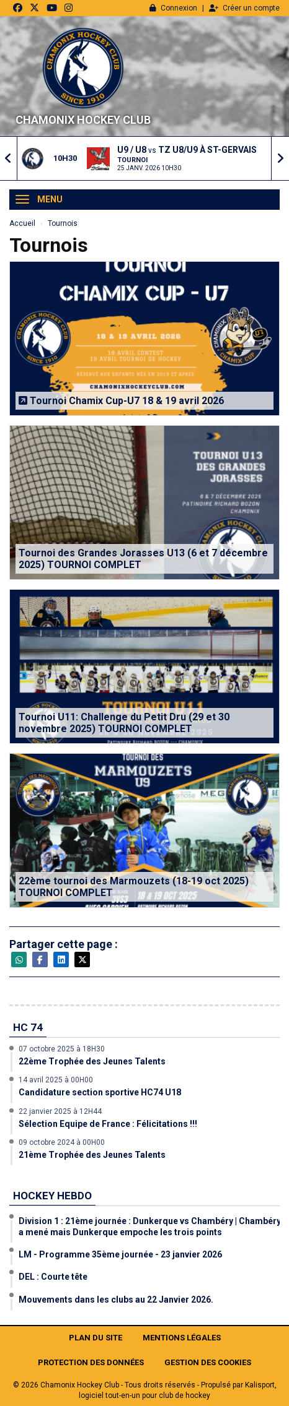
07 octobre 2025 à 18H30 (62, 1049)
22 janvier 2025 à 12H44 (60, 1111)
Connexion (173, 8)
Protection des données (91, 1362)
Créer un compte (244, 8)
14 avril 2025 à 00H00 (56, 1080)
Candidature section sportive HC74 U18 (100, 1092)
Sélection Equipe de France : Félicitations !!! (108, 1124)
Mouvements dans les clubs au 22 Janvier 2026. (116, 1300)
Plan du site (95, 1337)
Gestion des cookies (207, 1362)
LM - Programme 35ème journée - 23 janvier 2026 (120, 1254)
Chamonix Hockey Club (83, 119)
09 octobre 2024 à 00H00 (62, 1142)
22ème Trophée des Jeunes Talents (92, 1061)
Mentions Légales (182, 1337)
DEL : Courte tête (53, 1277)
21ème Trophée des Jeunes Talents (92, 1155)
